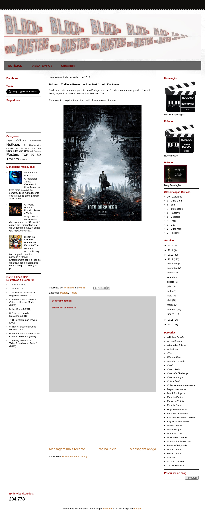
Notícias (13, 144)
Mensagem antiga (143, 449)
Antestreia (172, 349)
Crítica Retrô (173, 381)
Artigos (9, 141)
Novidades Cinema (177, 437)
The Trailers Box (175, 465)
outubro (171, 272)
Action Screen (174, 341)
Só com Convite (175, 461)
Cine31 (171, 365)
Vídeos (23, 159)
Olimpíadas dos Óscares (19, 151)
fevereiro (172, 309)
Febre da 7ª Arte (175, 401)
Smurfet (171, 457)
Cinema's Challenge (177, 373)
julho (170, 286)
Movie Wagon (174, 429)
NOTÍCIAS (15, 65)
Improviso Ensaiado (177, 413)
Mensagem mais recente (67, 449)
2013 (171, 254)
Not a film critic (175, 433)
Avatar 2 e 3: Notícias (30, 174)
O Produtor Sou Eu (28, 148)
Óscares (37, 151)
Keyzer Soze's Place (178, 421)
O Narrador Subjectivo (178, 441)
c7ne (169, 353)
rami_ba (107, 508)
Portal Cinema (174, 449)
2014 (171, 250)
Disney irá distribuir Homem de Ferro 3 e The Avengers (31, 242)
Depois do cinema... (177, 389)
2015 (171, 245)
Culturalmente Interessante (181, 385)
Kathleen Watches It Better (181, 417)
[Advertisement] (102, 419)
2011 (171, 319)
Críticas (21, 140)
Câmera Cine (174, 357)
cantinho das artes (176, 361)
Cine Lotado (173, 369)
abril (169, 300)
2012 (171, 259)
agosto (171, 281)
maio (170, 295)
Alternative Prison (176, 345)
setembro (172, 277)
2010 (171, 324)
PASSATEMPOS (41, 65)
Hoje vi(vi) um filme (177, 409)
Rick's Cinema (174, 453)
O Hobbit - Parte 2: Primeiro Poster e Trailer (32, 209)
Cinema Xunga (175, 377)
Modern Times (174, 425)
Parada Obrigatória (177, 445)
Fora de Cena (174, 405)
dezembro (172, 263)
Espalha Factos (175, 397)
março (170, 305)
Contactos (68, 65)
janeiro (171, 314)
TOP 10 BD (31, 154)
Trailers (73, 292)
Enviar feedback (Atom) (74, 456)
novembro (172, 268)
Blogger (137, 508)
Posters (64, 292)
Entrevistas (35, 140)
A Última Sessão (175, 337)
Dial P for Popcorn (176, 393)
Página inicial (107, 449)
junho (170, 291)
